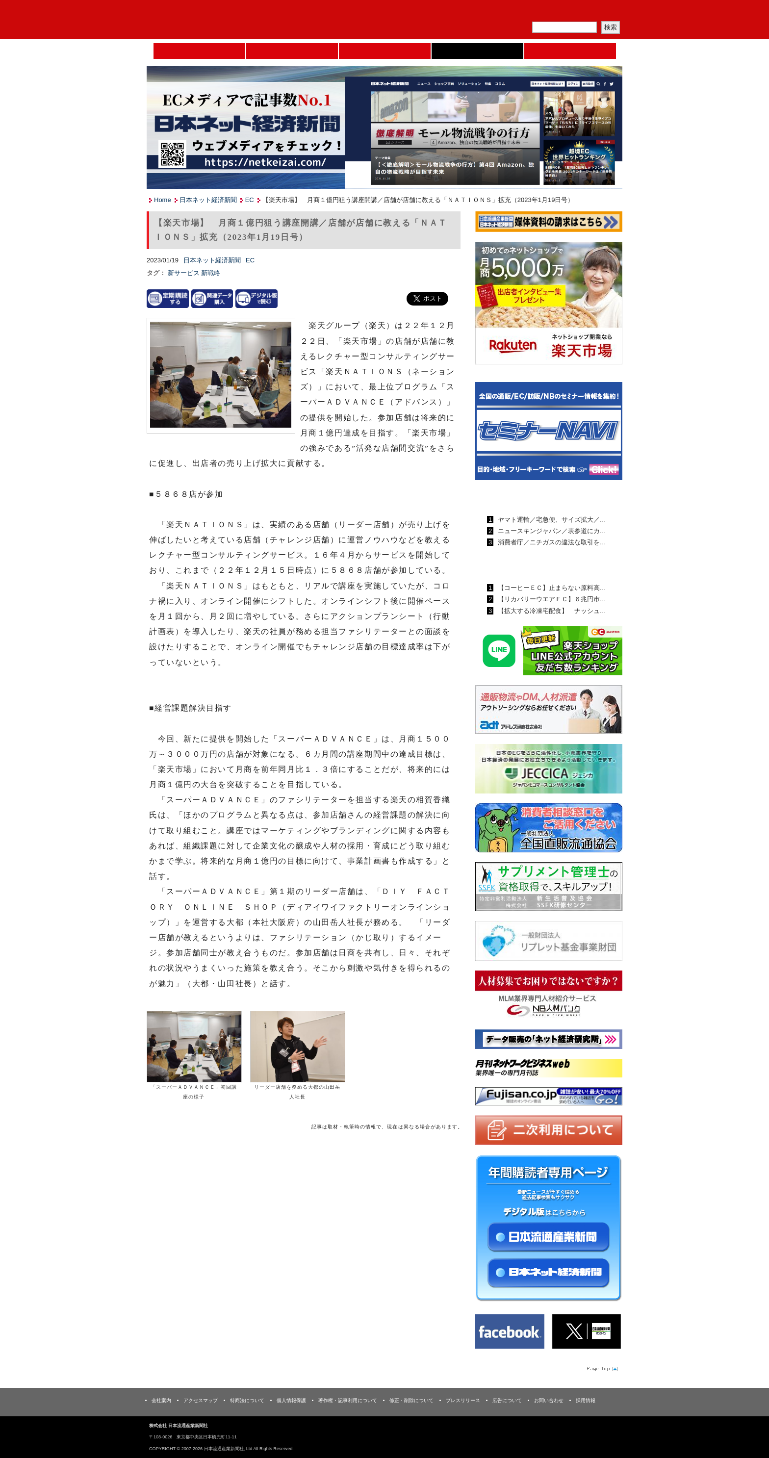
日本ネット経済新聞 (477, 51)
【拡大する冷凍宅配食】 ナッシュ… (551, 610)
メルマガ (507, 12)
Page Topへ (601, 1368)
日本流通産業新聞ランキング (532, 497)
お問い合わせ (549, 1400)
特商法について (247, 1400)
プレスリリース (463, 1400)
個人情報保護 (291, 1400)
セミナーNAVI (292, 51)
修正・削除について (411, 1400)
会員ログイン (598, 12)
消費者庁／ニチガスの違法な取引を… (551, 542)
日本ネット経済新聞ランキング (536, 565)
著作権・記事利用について (347, 1400)
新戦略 (210, 273)
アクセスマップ (200, 1400)
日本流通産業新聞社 (217, 20)
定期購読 (553, 12)
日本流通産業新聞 (385, 51)
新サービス (185, 273)
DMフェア (570, 51)
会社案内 (161, 1400)
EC (249, 200)
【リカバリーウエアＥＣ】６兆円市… (551, 599)
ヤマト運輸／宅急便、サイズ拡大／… (551, 519)
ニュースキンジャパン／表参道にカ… (551, 531)
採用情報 (585, 1400)
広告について (507, 1400)
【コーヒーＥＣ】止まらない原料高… (551, 587)
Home (199, 51)
